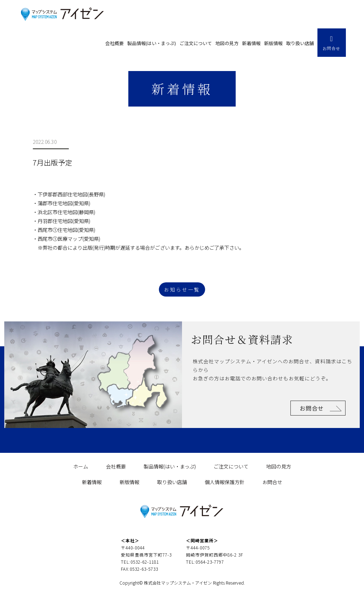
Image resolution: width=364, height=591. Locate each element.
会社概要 (114, 43)
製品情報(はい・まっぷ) (151, 43)
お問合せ (312, 408)
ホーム (80, 466)
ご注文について (196, 43)
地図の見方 (227, 43)
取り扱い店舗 (300, 43)
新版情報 (273, 43)
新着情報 (251, 43)
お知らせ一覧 (182, 289)
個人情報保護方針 (225, 482)
